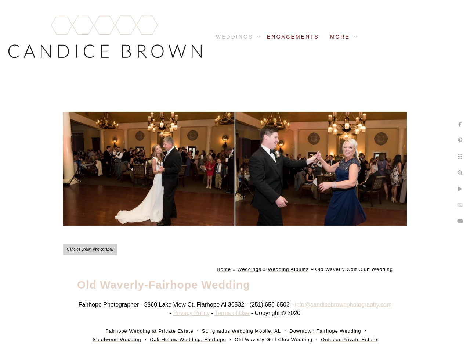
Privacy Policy (191, 313)
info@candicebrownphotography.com (343, 304)
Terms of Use (232, 313)
